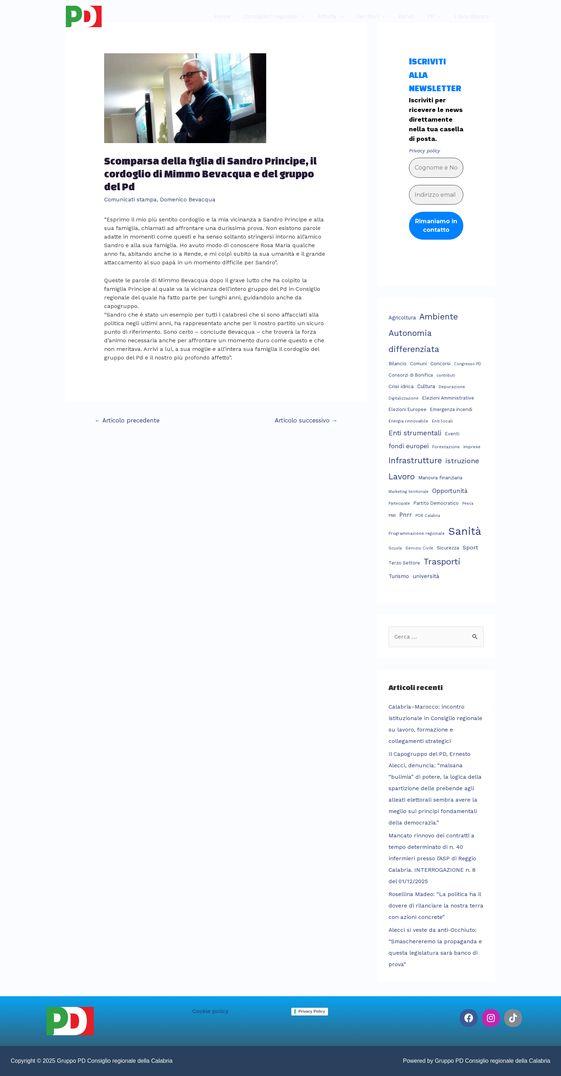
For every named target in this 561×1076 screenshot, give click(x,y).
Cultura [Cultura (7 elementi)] (426, 386)
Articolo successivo (305, 420)
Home (232, 16)
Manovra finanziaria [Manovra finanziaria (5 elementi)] (440, 477)
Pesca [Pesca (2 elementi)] (467, 503)
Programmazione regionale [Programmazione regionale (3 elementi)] (417, 533)
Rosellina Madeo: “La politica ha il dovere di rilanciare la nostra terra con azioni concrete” (436, 905)
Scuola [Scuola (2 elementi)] (395, 548)
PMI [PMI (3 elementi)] (392, 515)
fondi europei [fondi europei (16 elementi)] (409, 445)
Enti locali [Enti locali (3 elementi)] (442, 421)
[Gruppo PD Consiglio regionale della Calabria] (84, 16)
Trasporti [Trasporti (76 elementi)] (442, 562)
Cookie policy (210, 1011)
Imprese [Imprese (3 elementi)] (471, 446)
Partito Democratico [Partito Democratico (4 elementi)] (436, 502)
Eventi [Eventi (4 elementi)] (452, 433)
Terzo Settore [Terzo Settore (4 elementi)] (404, 563)
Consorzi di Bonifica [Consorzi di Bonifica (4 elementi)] (411, 375)
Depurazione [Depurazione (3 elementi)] (452, 386)
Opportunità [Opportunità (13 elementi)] (450, 490)
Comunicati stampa (131, 199)
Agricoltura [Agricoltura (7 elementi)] (402, 317)
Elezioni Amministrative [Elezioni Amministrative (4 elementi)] (448, 398)
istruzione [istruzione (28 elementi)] (462, 461)
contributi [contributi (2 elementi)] (445, 375)
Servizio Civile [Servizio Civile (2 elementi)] (419, 548)
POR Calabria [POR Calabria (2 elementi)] (427, 515)
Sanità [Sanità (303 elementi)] (464, 531)
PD (432, 16)
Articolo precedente (127, 420)
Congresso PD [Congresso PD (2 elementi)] (467, 364)
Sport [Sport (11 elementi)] (470, 547)
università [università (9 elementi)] (426, 576)
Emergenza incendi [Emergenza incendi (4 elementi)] (451, 409)
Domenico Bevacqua (190, 199)
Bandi (410, 16)
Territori (372, 16)
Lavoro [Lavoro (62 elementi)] (402, 476)
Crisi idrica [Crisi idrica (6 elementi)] (401, 386)
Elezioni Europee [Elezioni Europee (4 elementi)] (407, 409)
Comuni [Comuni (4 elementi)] (418, 363)
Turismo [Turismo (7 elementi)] (399, 576)
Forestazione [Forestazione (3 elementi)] (446, 446)
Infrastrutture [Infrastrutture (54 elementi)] (415, 460)
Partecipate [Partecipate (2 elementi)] (399, 503)
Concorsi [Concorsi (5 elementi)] (440, 363)
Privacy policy (424, 150)
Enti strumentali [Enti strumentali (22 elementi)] (415, 433)
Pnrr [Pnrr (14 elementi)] (405, 514)
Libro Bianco (472, 16)
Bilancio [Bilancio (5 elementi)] (397, 363)
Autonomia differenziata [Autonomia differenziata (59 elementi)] (414, 341)
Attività (333, 16)
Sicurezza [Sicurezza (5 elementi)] (448, 547)
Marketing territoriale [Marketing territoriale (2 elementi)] (409, 491)
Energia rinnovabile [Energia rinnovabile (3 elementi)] (408, 421)
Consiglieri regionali (279, 16)
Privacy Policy (311, 1011)
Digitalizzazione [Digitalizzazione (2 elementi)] (404, 398)
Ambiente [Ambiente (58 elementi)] (438, 317)
